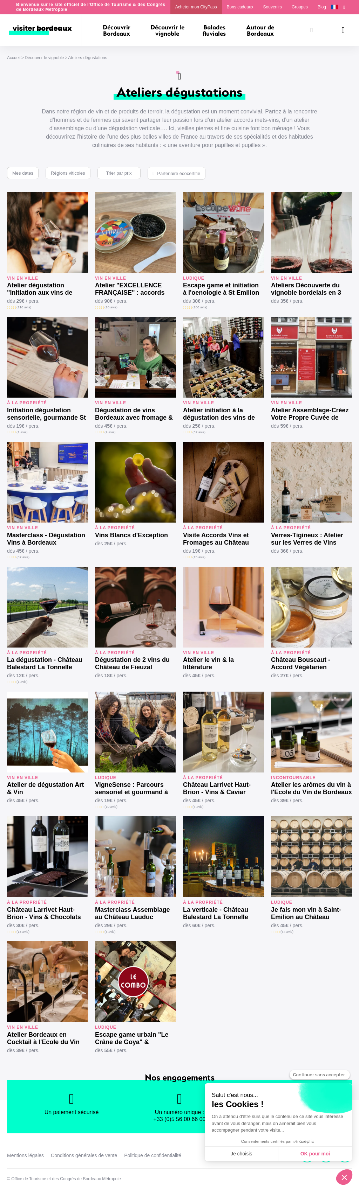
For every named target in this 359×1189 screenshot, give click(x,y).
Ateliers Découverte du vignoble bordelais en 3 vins (306, 289)
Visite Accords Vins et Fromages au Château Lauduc (216, 539)
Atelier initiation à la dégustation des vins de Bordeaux (219, 414)
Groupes (300, 7)
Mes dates (22, 173)
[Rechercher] (311, 30)
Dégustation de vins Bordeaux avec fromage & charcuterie (134, 414)
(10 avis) (110, 307)
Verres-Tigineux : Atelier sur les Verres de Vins (307, 539)
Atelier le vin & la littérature (208, 663)
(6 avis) (197, 807)
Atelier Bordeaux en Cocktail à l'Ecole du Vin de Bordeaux (43, 1038)
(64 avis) (286, 931)
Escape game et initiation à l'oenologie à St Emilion (221, 289)
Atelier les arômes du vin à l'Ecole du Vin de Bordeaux (311, 788)
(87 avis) (22, 557)
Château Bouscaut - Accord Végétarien (300, 663)
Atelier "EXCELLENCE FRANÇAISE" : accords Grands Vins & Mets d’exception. (130, 289)
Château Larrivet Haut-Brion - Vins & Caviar (217, 788)
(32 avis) (198, 432)
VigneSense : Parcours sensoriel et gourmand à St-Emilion (131, 788)
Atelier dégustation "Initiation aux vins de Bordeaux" (40, 289)
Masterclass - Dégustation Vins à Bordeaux (46, 539)
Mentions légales (25, 1155)
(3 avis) (109, 931)
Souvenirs (272, 7)
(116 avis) (23, 307)
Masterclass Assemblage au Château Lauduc (132, 913)
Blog (322, 7)
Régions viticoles (68, 173)
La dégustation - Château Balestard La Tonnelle (44, 663)
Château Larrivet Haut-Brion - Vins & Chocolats (44, 913)
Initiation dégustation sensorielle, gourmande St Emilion (46, 414)
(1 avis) (21, 432)
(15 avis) (198, 557)
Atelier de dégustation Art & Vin (45, 788)
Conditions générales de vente (84, 1155)
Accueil (14, 57)
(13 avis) (22, 931)
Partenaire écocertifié (178, 173)
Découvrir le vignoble (44, 57)
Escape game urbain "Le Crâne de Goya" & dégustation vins (132, 1038)
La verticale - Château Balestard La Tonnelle (215, 913)
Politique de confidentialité (152, 1155)
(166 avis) (199, 307)
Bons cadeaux (240, 7)
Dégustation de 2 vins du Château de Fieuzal (132, 663)
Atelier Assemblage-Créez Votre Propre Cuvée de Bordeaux (309, 414)
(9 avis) (109, 432)
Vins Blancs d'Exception (131, 535)
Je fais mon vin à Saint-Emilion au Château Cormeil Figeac (306, 913)
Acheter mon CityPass (196, 7)
